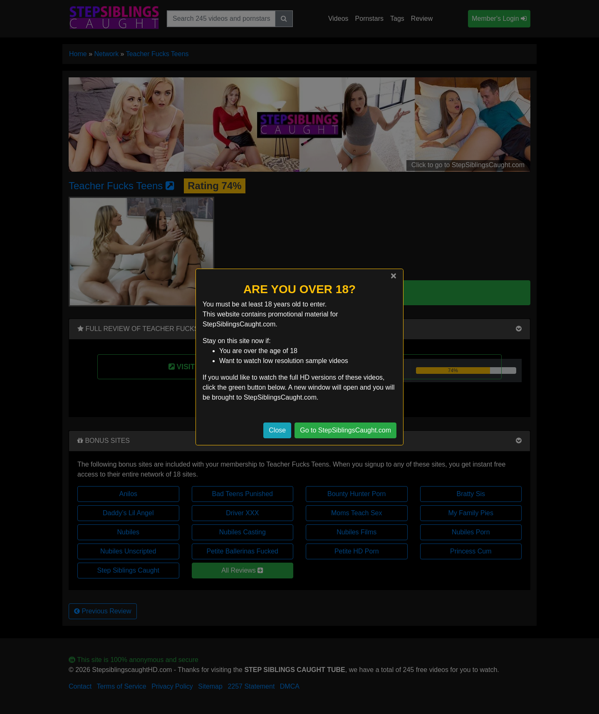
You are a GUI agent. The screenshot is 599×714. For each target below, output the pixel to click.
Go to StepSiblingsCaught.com (345, 430)
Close (277, 430)
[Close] (393, 275)
